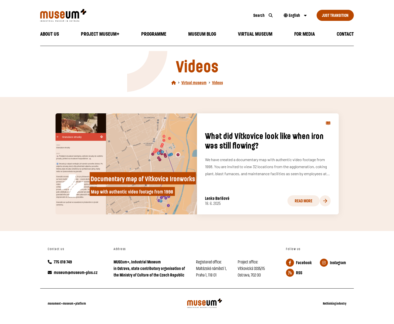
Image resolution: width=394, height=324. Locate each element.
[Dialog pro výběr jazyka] (295, 15)
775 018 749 (60, 261)
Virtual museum (194, 82)
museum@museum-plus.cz (72, 272)
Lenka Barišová (217, 198)
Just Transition (335, 15)
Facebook (299, 263)
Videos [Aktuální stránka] (217, 82)
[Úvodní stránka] (141, 15)
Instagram (333, 263)
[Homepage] (173, 82)
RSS (294, 273)
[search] (263, 15)
